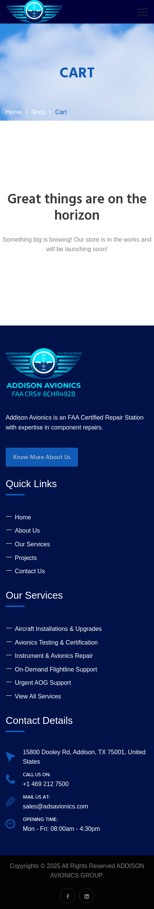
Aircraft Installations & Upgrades (58, 629)
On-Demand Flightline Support (56, 669)
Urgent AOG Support (43, 682)
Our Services (32, 544)
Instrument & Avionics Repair (54, 656)
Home (23, 517)
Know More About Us (41, 457)
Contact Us (30, 571)
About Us (27, 530)
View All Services (38, 696)
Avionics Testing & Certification (56, 642)
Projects (26, 558)
